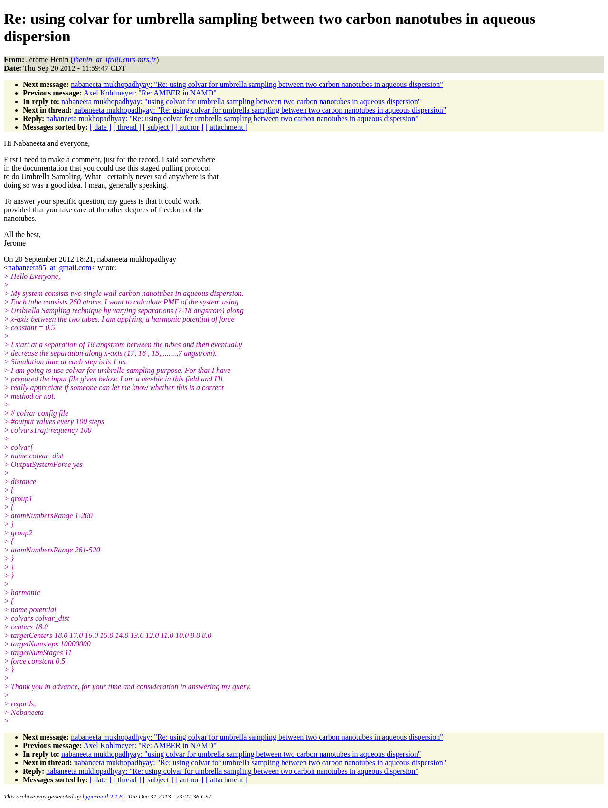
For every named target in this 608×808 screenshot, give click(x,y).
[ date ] (100, 127)
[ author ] (189, 127)
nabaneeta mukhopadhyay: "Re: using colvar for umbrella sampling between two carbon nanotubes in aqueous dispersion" (257, 84)
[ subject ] (158, 127)
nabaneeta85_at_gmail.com (49, 268)
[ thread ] (127, 127)
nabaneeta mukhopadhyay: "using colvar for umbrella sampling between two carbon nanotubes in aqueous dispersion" (241, 101)
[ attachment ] (226, 127)
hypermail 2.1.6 (103, 796)
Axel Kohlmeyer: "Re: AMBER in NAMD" (150, 93)
